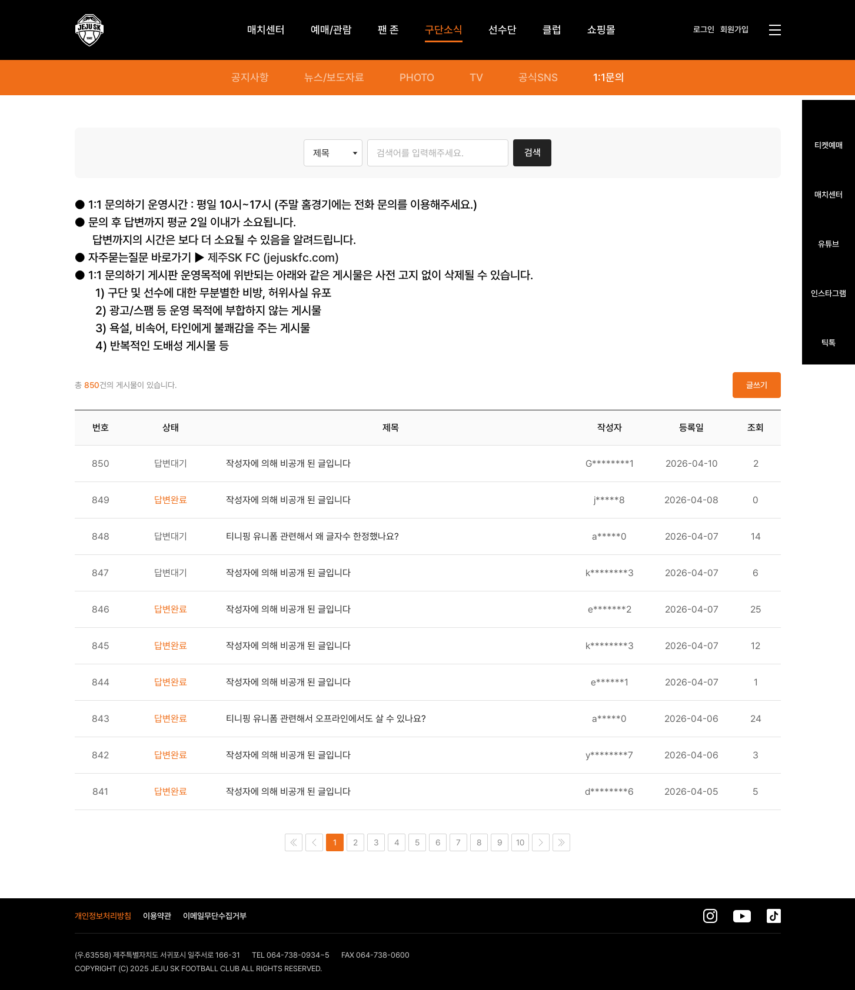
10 (520, 842)
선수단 (502, 30)
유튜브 (828, 243)
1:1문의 (608, 77)
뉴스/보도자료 (334, 77)
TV (476, 77)
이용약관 (157, 916)
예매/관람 (331, 30)
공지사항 (250, 77)
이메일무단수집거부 (215, 916)
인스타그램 (828, 293)
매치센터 (828, 194)
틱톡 (828, 342)
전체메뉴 (775, 30)
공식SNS (538, 77)
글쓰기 (756, 385)
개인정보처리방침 (103, 916)
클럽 (552, 30)
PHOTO (417, 77)
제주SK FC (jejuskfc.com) (273, 257)
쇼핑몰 (601, 30)
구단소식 (444, 30)
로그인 (703, 29)
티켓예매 (828, 145)
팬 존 (388, 30)
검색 (532, 152)
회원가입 (734, 29)
